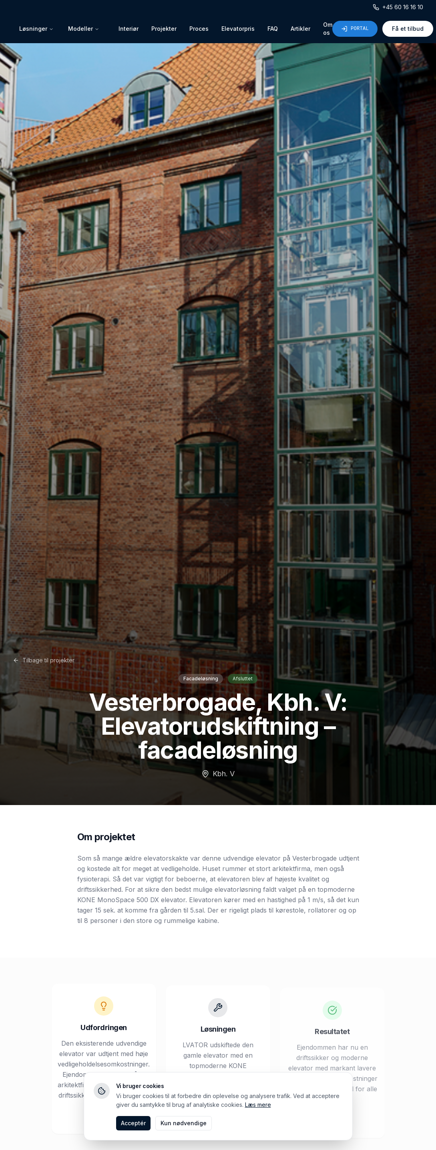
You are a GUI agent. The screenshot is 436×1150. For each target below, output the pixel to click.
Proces (199, 28)
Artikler (300, 28)
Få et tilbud (408, 28)
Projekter (164, 28)
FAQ (272, 28)
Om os (327, 28)
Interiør (129, 28)
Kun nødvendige (184, 1123)
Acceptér (133, 1123)
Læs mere (258, 1104)
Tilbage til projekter (43, 660)
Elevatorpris (238, 28)
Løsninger (36, 28)
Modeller (83, 28)
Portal (355, 29)
